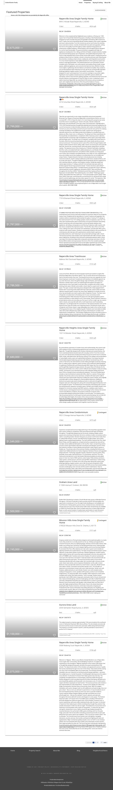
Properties (87, 2)
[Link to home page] (2, 2)
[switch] (54, 48)
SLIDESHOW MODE (100, 10)
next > (105, 742)
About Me (107, 2)
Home (80, 2)
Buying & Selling (98, 2)
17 (101, 742)
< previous (89, 742)
